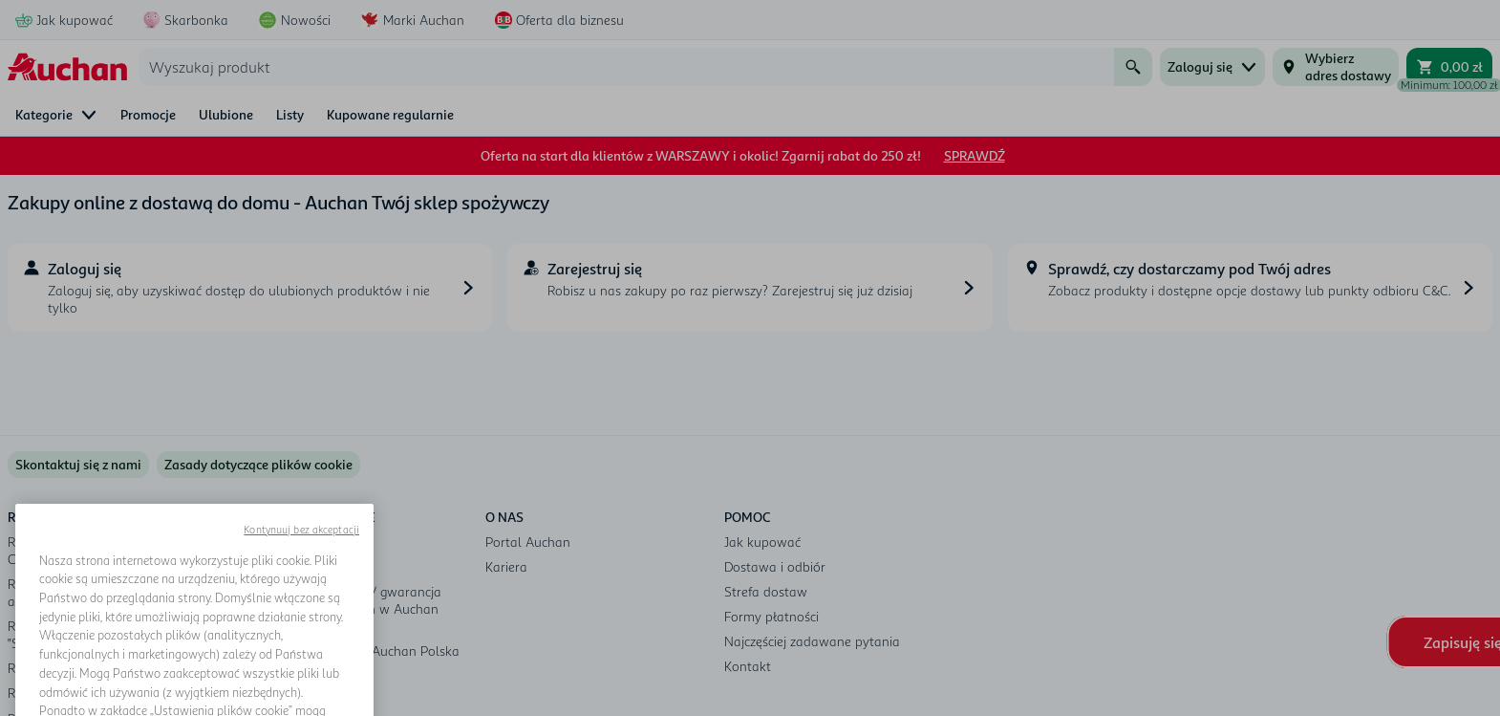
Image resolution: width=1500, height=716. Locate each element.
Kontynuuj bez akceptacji (301, 573)
